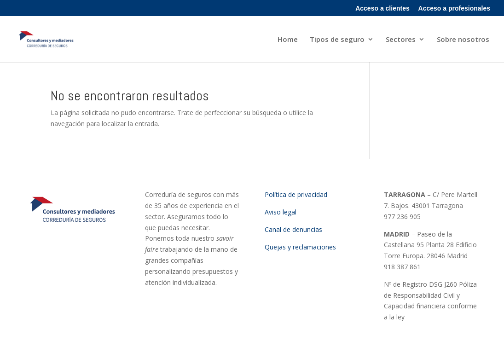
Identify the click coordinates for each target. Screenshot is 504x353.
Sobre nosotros (463, 40)
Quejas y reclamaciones (300, 247)
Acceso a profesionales (454, 8)
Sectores (401, 40)
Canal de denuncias (293, 229)
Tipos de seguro (337, 40)
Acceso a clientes (382, 8)
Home (288, 40)
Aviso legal (280, 212)
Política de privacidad (296, 194)
